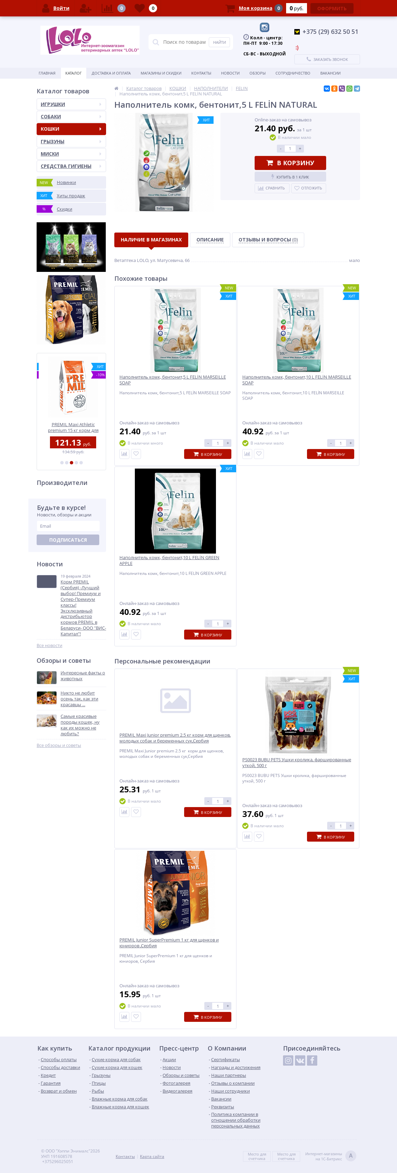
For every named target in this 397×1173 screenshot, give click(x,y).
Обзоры (257, 73)
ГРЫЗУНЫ (71, 141)
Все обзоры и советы (59, 745)
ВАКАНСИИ (330, 73)
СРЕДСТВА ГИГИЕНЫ (71, 166)
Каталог (73, 73)
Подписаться (68, 540)
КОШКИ (71, 129)
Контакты (201, 73)
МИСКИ (71, 153)
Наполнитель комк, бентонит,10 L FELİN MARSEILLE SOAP (296, 380)
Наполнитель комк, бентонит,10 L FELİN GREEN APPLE (169, 560)
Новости (230, 73)
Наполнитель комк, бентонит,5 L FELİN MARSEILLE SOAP (172, 380)
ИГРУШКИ (71, 104)
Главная (47, 73)
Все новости (49, 645)
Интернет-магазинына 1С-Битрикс (330, 1156)
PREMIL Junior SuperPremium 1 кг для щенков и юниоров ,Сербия (169, 943)
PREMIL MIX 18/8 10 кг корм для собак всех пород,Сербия (71, 427)
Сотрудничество (293, 73)
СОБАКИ (71, 116)
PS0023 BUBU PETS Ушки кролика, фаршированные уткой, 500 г (296, 762)
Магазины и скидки (161, 73)
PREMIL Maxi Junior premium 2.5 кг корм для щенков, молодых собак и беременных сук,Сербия (175, 738)
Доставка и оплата (111, 73)
